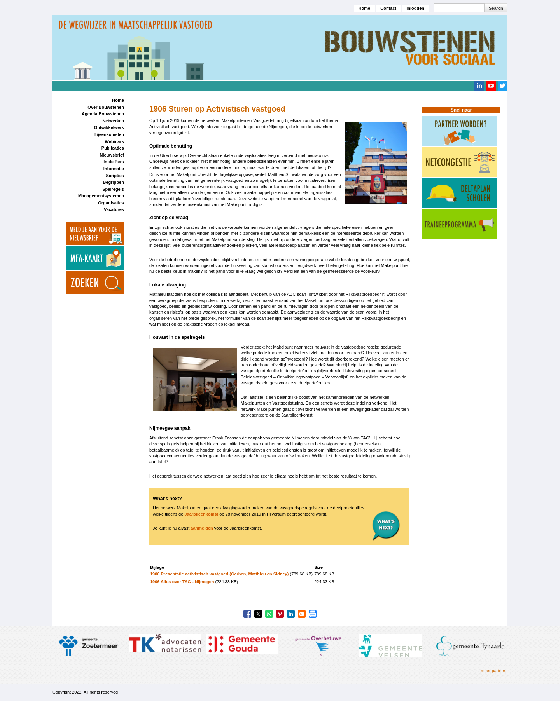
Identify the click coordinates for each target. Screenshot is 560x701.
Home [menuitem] (118, 100)
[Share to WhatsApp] (269, 614)
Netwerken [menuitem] (113, 121)
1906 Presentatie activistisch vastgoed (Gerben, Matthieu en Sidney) (219, 574)
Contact (388, 8)
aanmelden (202, 528)
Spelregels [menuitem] (113, 189)
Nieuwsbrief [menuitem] (112, 155)
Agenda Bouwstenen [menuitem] (103, 114)
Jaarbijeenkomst (201, 514)
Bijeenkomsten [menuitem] (109, 134)
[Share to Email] (302, 614)
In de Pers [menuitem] (113, 161)
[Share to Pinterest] (280, 614)
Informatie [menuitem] (113, 168)
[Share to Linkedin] (291, 614)
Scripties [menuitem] (115, 175)
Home (365, 8)
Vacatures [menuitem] (114, 209)
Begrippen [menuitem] (113, 182)
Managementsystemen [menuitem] (101, 196)
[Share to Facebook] (247, 614)
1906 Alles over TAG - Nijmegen (182, 581)
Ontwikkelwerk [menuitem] (109, 127)
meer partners (494, 670)
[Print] (313, 614)
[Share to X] (258, 614)
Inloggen (415, 8)
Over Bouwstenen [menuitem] (106, 107)
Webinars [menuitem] (114, 141)
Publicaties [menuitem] (113, 148)
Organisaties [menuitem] (111, 203)
